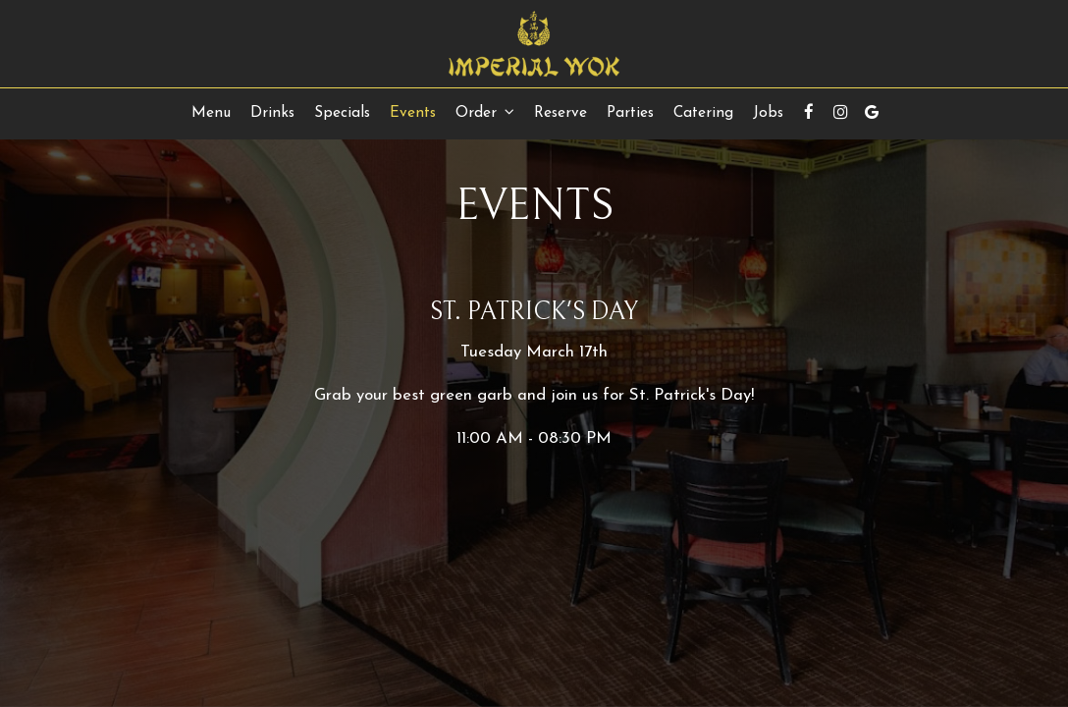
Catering (703, 113)
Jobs (768, 113)
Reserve (560, 113)
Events (413, 113)
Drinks (272, 113)
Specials (342, 113)
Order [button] (484, 112)
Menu (211, 113)
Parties (630, 113)
